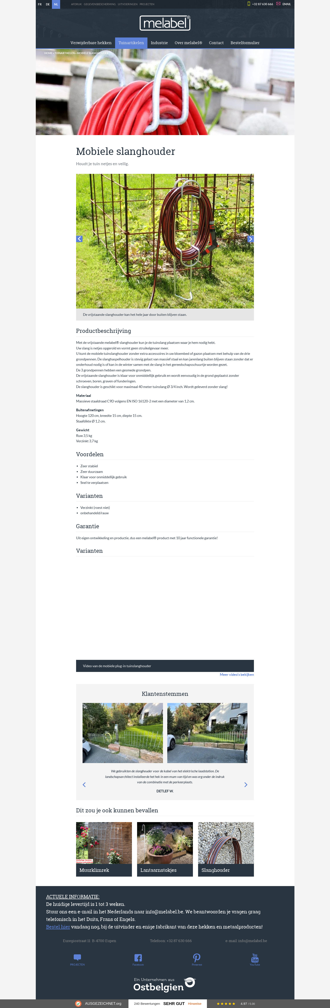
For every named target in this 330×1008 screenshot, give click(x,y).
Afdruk (76, 4)
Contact (216, 42)
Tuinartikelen (131, 42)
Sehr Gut (174, 1003)
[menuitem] (91, 42)
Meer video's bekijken (237, 674)
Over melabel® (188, 42)
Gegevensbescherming (100, 4)
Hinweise (194, 1003)
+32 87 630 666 (262, 4)
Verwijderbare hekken (91, 42)
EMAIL (287, 4)
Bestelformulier (245, 42)
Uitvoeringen (128, 4)
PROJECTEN (147, 4)
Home (48, 53)
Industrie (159, 42)
